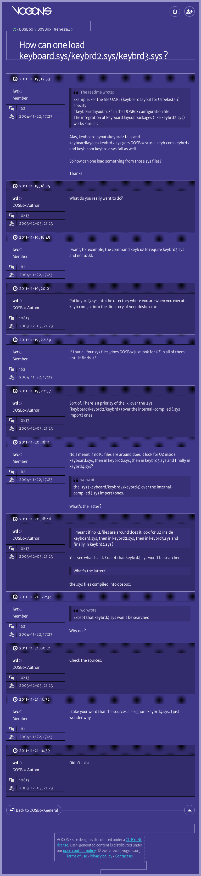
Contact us (124, 856)
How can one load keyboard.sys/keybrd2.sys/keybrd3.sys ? (93, 50)
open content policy (79, 850)
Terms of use (76, 856)
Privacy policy (101, 856)
